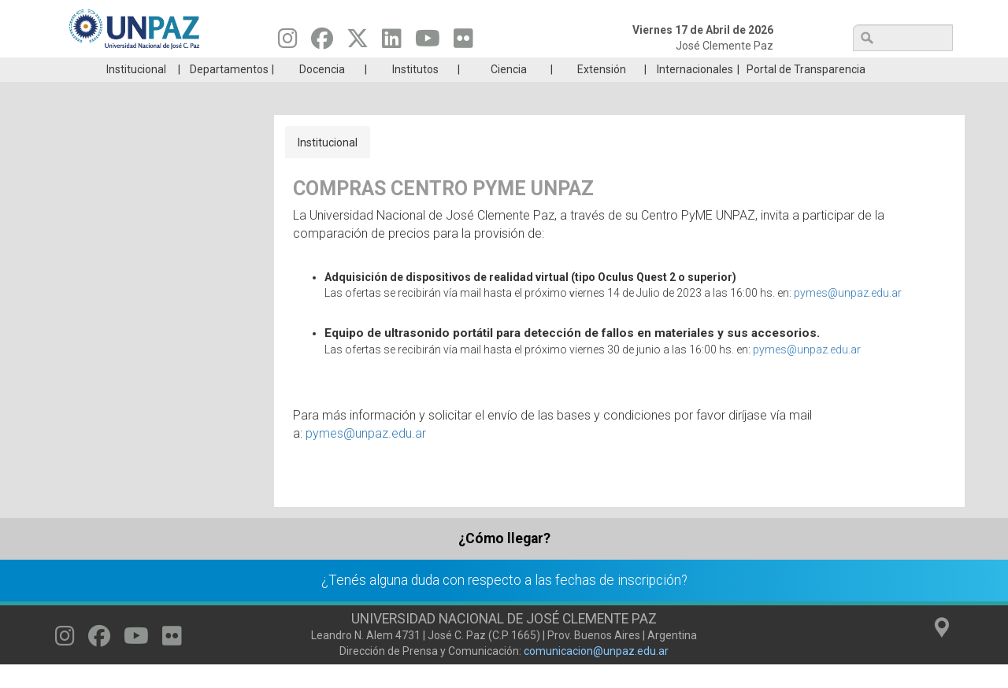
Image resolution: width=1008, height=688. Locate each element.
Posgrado (877, 69)
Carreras (129, 69)
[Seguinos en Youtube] (427, 42)
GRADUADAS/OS (728, 69)
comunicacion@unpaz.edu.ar (596, 674)
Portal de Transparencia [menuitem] (806, 93)
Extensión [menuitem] (601, 93)
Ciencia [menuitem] (509, 93)
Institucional (328, 166)
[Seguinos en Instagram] (288, 42)
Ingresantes (428, 69)
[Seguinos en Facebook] (322, 42)
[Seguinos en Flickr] (463, 42)
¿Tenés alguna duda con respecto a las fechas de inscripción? (504, 604)
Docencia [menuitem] (322, 93)
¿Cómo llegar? (504, 562)
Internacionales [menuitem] (695, 93)
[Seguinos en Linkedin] (392, 42)
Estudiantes (578, 69)
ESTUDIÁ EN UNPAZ (279, 69)
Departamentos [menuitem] (229, 93)
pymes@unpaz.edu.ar (848, 316)
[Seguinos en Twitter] (357, 42)
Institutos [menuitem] (415, 93)
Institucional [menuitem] (136, 93)
